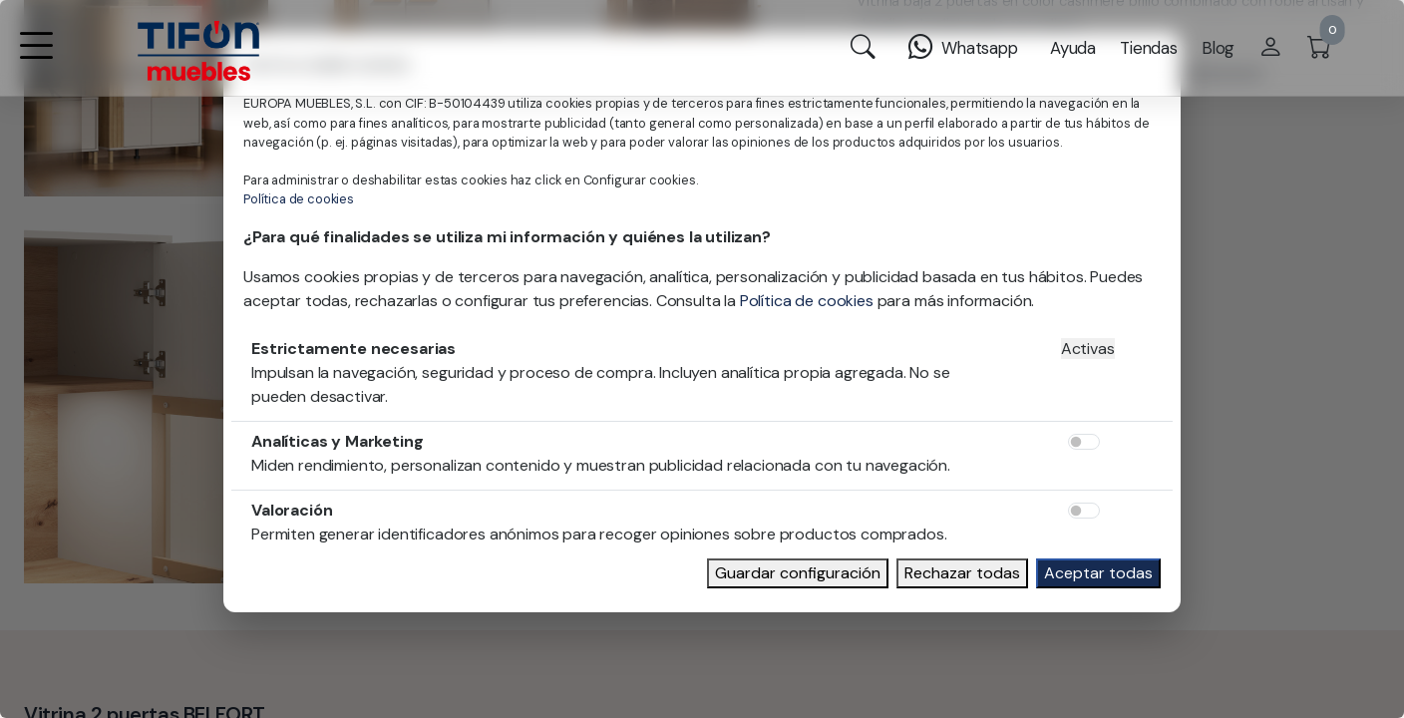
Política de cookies (298, 198)
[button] (36, 58)
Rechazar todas (962, 572)
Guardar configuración (797, 572)
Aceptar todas (1098, 572)
